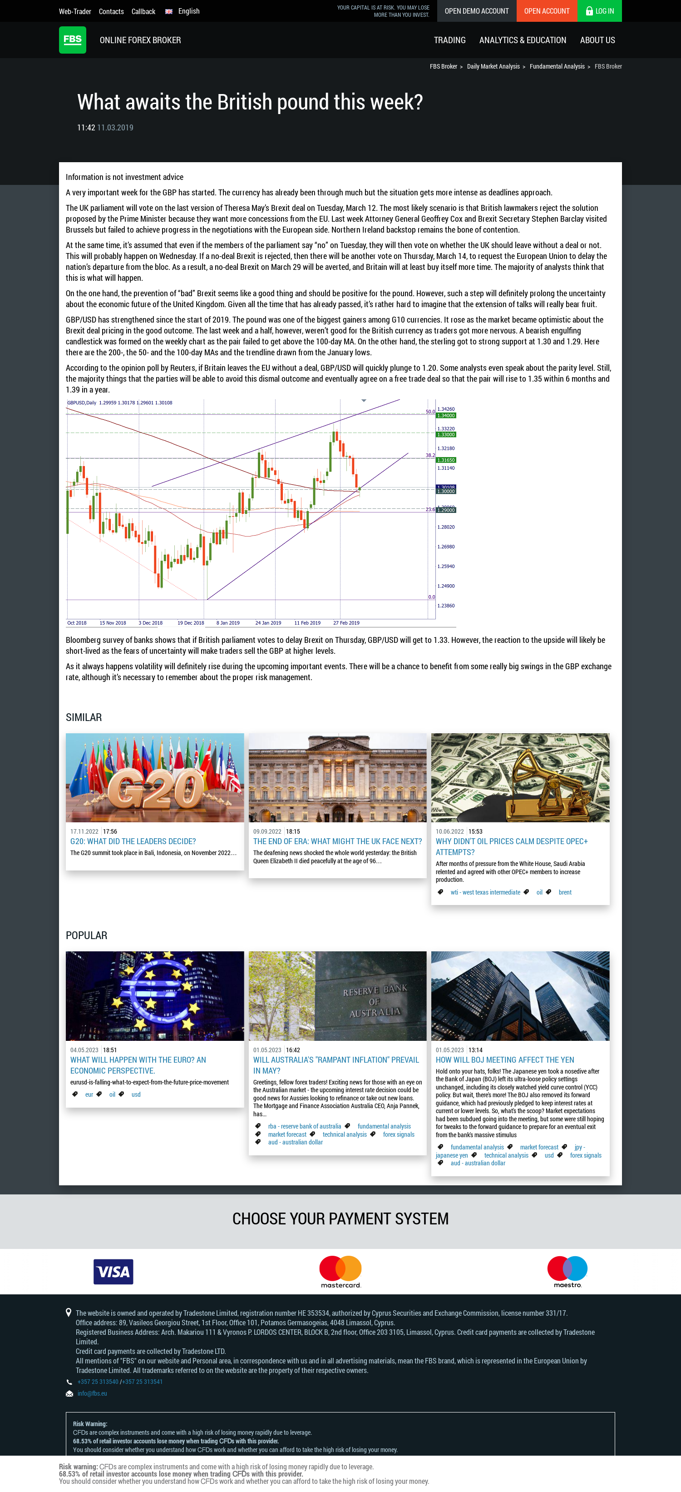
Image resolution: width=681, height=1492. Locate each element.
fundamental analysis (384, 1126)
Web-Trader (75, 11)
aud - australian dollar (295, 1142)
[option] (113, 1272)
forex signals (399, 1134)
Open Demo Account (477, 10)
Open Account (547, 10)
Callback (143, 11)
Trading (450, 39)
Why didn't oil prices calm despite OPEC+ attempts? (512, 846)
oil (540, 892)
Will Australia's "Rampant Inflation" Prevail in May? (336, 1065)
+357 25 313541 (142, 1381)
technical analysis (345, 1134)
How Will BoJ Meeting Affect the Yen (505, 1059)
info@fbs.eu (92, 1393)
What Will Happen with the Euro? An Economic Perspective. (138, 1065)
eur (89, 1094)
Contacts (111, 11)
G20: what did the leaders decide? (133, 841)
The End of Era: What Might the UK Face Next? (337, 841)
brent (565, 892)
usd (136, 1094)
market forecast (287, 1134)
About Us (597, 39)
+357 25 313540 (98, 1381)
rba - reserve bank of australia (305, 1126)
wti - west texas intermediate (485, 892)
